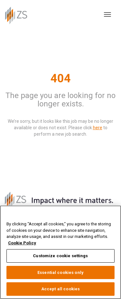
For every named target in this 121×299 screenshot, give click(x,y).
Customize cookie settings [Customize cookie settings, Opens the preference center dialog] (60, 255)
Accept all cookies (60, 288)
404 (60, 78)
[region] (60, 252)
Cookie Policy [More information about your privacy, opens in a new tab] (22, 242)
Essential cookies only (60, 272)
